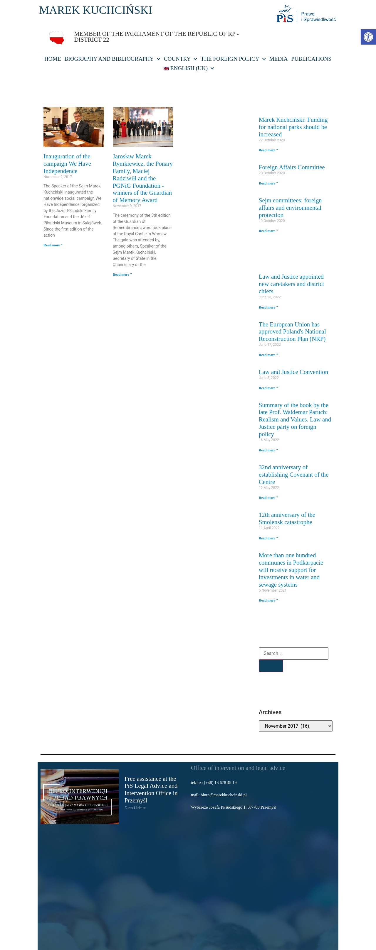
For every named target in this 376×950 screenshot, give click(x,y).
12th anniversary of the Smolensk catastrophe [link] (287, 518)
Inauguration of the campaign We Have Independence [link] (67, 163)
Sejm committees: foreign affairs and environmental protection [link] (290, 207)
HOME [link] (52, 59)
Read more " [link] (53, 245)
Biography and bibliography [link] (112, 59)
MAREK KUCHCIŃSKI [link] (95, 10)
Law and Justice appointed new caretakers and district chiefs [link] (291, 283)
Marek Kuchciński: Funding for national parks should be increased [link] (293, 127)
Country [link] (180, 59)
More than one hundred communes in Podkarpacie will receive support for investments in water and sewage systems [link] (291, 570)
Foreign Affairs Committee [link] (292, 167)
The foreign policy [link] (233, 59)
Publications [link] (311, 59)
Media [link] (278, 59)
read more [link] (135, 807)
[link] (368, 37)
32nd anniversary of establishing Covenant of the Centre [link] (293, 474)
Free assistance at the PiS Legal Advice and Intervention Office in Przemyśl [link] (151, 789)
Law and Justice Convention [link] (293, 371)
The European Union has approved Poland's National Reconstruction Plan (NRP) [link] (292, 331)
